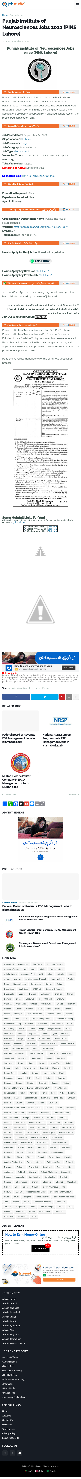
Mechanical (20, 1115)
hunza (36, 1041)
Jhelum (42, 1056)
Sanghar (8, 1170)
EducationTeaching (12, 1016)
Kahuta (7, 1061)
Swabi (6, 1190)
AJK (41, 967)
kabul (68, 1056)
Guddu (21, 1026)
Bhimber (7, 992)
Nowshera (8, 1140)
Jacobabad (9, 1051)
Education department (41, 1011)
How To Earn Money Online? (38, 175)
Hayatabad (31, 1036)
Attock (7, 972)
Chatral (33, 997)
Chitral (19, 1002)
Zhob (34, 1209)
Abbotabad (9, 957)
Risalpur (60, 1160)
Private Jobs (54, 1150)
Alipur (50, 967)
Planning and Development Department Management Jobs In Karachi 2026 (47, 938)
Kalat (17, 1061)
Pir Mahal (8, 1150)
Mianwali (69, 1115)
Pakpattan (66, 1140)
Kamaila (55, 1061)
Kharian (30, 1076)
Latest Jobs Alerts (10, 1431)
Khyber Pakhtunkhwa (13, 1081)
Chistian (7, 1002)
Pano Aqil (8, 1145)
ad (25, 962)
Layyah (19, 1096)
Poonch (41, 1150)
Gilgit (41, 1021)
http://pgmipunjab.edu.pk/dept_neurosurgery (41, 226)
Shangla (7, 1175)
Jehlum (21, 1056)
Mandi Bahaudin (11, 1110)
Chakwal (60, 992)
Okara (30, 1140)
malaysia (45, 1105)
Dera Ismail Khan (54, 1007)
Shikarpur (47, 1175)
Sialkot (7, 1180)
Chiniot (60, 997)
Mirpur (7, 1120)
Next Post (73, 788)
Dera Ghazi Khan (34, 1007)
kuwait (7, 1091)
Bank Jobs (23, 982)
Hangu (20, 1031)
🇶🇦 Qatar (39, 1464)
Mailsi (59, 1101)
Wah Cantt (59, 1204)
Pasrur (20, 1145)
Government (21, 151)
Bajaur (60, 977)
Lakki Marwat (31, 1091)
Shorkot (59, 1175)
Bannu (22, 987)
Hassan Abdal (60, 1031)
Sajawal (32, 1165)
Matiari (7, 1115)
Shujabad (71, 1175)
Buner (18, 992)
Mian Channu (54, 1115)
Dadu (57, 1002)
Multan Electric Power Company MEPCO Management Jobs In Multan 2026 (20, 777)
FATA (69, 1016)
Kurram (71, 1086)
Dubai (16, 1011)
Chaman (8, 997)
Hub (6, 1041)
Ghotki (32, 1021)
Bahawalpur (36, 977)
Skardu (35, 1180)
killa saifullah (9, 1086)
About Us (6, 1408)
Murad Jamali (68, 1120)
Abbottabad (23, 957)
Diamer (69, 1007)
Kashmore (8, 1071)
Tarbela (16, 1195)
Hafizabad (8, 1031)
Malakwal (32, 1105)
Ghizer (21, 1021)
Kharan (19, 1076)
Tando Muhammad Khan (63, 1190)
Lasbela (7, 1096)
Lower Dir (53, 1096)
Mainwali (70, 1101)
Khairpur (48, 1071)
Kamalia (67, 1061)
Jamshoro (61, 1051)
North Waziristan (60, 1135)
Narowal (7, 1130)
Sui (63, 1180)
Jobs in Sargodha (10, 1327)
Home (5, 15)
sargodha (20, 1170)
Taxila (26, 1195)
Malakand (19, 1105)
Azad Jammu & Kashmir (36, 972)
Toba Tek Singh (46, 1199)
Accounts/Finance (12, 962)
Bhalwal (69, 987)
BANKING (37, 982)
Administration (16, 15)
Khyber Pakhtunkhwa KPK (38, 1081)
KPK (62, 1086)
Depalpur (18, 1007)
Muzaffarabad (32, 1125)
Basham (32, 987)
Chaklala (48, 992)
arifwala (60, 967)
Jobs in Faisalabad (11, 1305)
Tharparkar (20, 1199)
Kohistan (33, 1086)
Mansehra (38, 1110)
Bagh (6, 977)
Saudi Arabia (34, 1170)
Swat (16, 1190)
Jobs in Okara (8, 1323)
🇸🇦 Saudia (51, 1464)
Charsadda (21, 997)
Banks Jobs (9, 987)
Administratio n (56, 962)
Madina (49, 1101)
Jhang (31, 1056)
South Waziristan (50, 1180)
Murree (19, 1125)
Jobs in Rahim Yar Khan (13, 1336)
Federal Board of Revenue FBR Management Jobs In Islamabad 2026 (20, 737)
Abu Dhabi (37, 957)
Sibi (16, 1180)
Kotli (53, 1086)
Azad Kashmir (57, 972)
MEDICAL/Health (36, 1115)
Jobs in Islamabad (10, 1301)
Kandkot (23, 1066)
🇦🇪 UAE (28, 1464)
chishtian (71, 997)
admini (42, 962)
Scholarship (50, 1170)
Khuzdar (54, 1076)
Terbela (7, 1199)
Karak (61, 1066)
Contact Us (7, 1413)
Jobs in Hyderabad (11, 1318)
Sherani (35, 1175)
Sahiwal (21, 1165)
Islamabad (66, 1046)
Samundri (65, 1165)
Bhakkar (58, 987)
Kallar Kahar (29, 1061)
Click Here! (42, 271)
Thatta (32, 1199)
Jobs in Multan (9, 1310)
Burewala (30, 992)
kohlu (44, 1086)
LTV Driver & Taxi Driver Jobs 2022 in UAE (22, 1101)
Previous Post (10, 788)
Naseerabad (21, 1130)
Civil (40, 1002)
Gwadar (64, 1026)
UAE (70, 1199)
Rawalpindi (47, 1160)
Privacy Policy (8, 1426)
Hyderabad (48, 1041)
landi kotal (58, 1091)
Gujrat (45, 1026)
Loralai (41, 1096)
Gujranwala (34, 1026)
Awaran (17, 972)
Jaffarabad (36, 1051)
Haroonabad (44, 1031)
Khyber (66, 1076)
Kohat (22, 1086)
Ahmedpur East (28, 967)
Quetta (39, 1155)
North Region (42, 1135)
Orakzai (41, 1140)
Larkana (71, 1091)
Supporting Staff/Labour (60, 1185)
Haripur (31, 1031)
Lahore (26, 139)
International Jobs (36, 1046)
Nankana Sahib (66, 1125)
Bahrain (48, 977)
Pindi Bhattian (57, 1145)
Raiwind (69, 1155)
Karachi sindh (49, 1066)
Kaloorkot (43, 1061)
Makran (7, 1105)
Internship (53, 1046)
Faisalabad (43, 1016)
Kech (38, 1071)
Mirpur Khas (19, 1120)
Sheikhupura (21, 1175)
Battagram (45, 987)
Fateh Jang (9, 1021)
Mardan (50, 1110)
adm (33, 962)
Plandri (30, 1150)
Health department (49, 1036)
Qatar (29, 1155)
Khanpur (8, 1076)
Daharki (67, 1002)
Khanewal (61, 1071)
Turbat (60, 1199)
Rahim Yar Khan (54, 1155)
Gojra (68, 1021)
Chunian (29, 1002)
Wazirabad (9, 1209)
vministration (44, 1204)
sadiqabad (8, 1165)
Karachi (35, 1066)
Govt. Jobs (28, 688)
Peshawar (42, 1145)
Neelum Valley (10, 1135)
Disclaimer (7, 1417)
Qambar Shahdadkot (13, 1155)
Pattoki (30, 1145)
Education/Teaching (64, 1011)
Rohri (70, 1160)
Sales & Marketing (49, 1165)
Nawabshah (57, 1130)
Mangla (26, 1110)
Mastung (62, 1110)
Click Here (52, 526)
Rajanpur (8, 1160)
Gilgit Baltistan (54, 1021)
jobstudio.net (20, 522)
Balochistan (9, 982)
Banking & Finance (54, 982)
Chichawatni (46, 997)
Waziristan (22, 1209)
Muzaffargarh (49, 1125)
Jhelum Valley (56, 1056)
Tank (6, 1195)
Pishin (19, 1150)
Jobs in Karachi (9, 1296)
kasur (20, 1071)
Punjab (25, 143)
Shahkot (63, 1170)
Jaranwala (8, 1056)
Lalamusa (45, 1091)
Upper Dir (20, 1204)
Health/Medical (67, 1036)
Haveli (7, 1036)
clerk (48, 1002)
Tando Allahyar (42, 1190)
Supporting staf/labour (35, 1185)
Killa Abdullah (60, 1081)
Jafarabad (22, 1051)
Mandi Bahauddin (61, 1105)
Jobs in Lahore (9, 1292)
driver (6, 1011)
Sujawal (7, 1185)
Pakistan (53, 1140)
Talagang (27, 1190)
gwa (55, 1026)
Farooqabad (57, 1016)
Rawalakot (33, 1160)
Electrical (29, 1016)
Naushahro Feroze (39, 1130)
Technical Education (42, 1195)
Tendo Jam (60, 1195)
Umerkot (8, 1204)
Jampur (49, 1051)
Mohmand (42, 1120)
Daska (7, 1007)
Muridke (7, 1125)
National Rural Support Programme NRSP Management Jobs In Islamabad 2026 (55, 739)
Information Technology (14, 1046)
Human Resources (20, 1041)
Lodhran (30, 1096)
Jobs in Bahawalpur (11, 1332)
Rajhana (20, 1160)
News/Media (26, 1135)
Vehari (32, 1204)
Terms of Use (8, 1422)
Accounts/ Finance (55, 957)
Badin (70, 972)
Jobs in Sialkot (9, 1314)
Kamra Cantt (9, 1066)
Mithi (32, 1120)
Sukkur (19, 1185)
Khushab (42, 1076)
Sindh (25, 1180)
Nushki (21, 1140)
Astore (71, 967)
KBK (29, 1071)
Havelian (18, 1036)
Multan (54, 1120)
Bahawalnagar (19, 977)
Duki (25, 1011)
